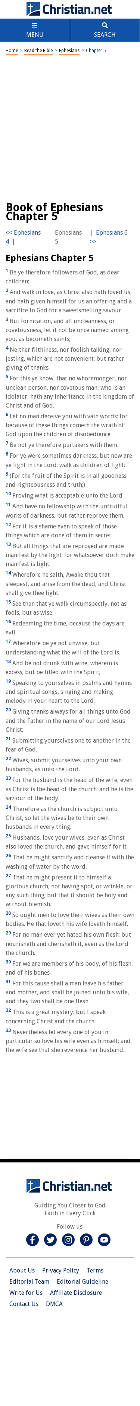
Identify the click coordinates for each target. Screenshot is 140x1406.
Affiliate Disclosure (76, 1292)
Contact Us (23, 1303)
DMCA (54, 1303)
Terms (95, 1270)
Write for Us (26, 1292)
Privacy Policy (60, 1270)
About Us (22, 1270)
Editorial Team (29, 1281)
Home (12, 50)
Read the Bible (38, 50)
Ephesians (69, 50)
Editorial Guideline (82, 1281)
